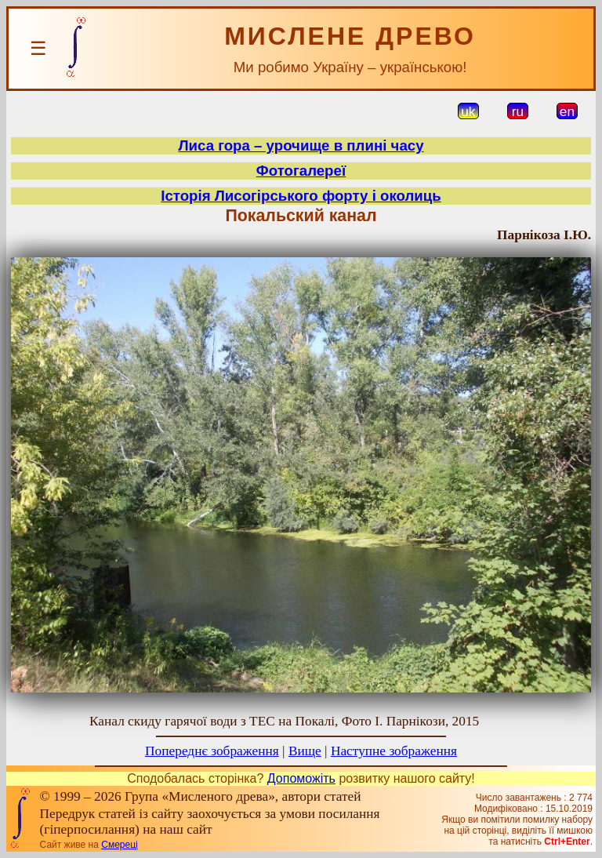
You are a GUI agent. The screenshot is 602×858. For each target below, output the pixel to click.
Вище (304, 750)
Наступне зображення (394, 750)
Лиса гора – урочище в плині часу (300, 145)
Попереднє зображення (212, 750)
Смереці (119, 844)
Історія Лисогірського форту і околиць (301, 195)
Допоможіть (301, 778)
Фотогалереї (301, 170)
